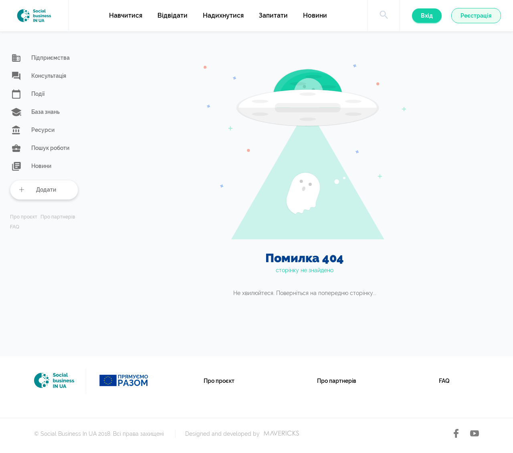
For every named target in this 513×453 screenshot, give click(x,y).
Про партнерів (57, 217)
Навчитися (125, 15)
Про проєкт (23, 217)
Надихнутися (223, 15)
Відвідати (173, 15)
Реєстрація (476, 15)
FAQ (14, 227)
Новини (315, 15)
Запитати (273, 15)
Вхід (427, 15)
